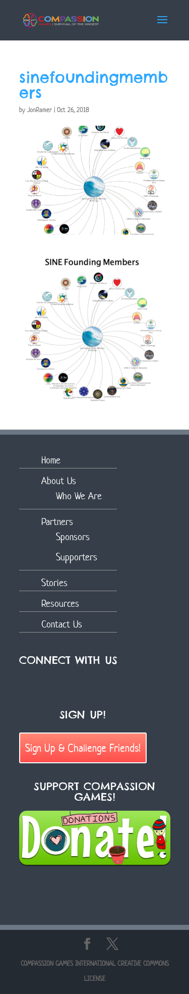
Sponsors (73, 537)
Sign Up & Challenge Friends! (83, 748)
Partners (57, 521)
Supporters (76, 557)
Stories (54, 583)
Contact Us (61, 624)
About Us (58, 481)
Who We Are (79, 496)
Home (50, 460)
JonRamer (39, 110)
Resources (60, 603)
